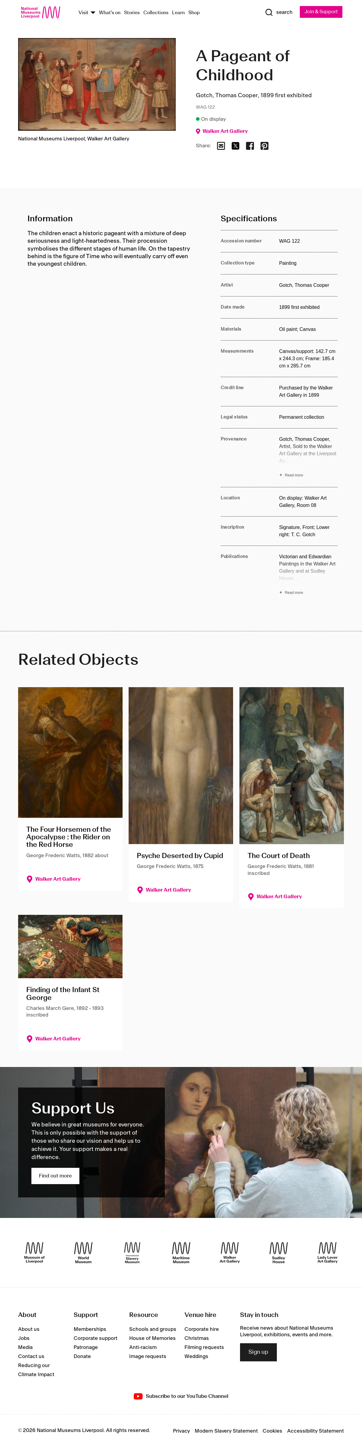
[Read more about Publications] (308, 575)
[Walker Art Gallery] (229, 1253)
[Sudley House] (278, 1253)
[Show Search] (276, 12)
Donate (82, 1357)
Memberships (90, 1329)
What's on (109, 13)
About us (29, 1329)
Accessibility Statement (315, 1431)
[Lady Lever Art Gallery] (327, 1253)
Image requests (147, 1357)
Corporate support (95, 1338)
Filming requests (204, 1347)
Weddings (196, 1357)
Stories (132, 13)
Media (25, 1347)
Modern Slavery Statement (226, 1431)
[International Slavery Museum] (132, 1253)
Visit (83, 13)
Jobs (24, 1338)
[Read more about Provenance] (308, 458)
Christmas (196, 1338)
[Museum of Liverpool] (34, 1253)
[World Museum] (83, 1253)
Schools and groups (152, 1329)
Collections (155, 13)
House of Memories (152, 1338)
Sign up (258, 1353)
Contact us (31, 1357)
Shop (194, 13)
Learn (178, 13)
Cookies (272, 1431)
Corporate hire (201, 1329)
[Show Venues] (93, 13)
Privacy (181, 1431)
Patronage (86, 1347)
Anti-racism (143, 1347)
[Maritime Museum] (181, 1253)
